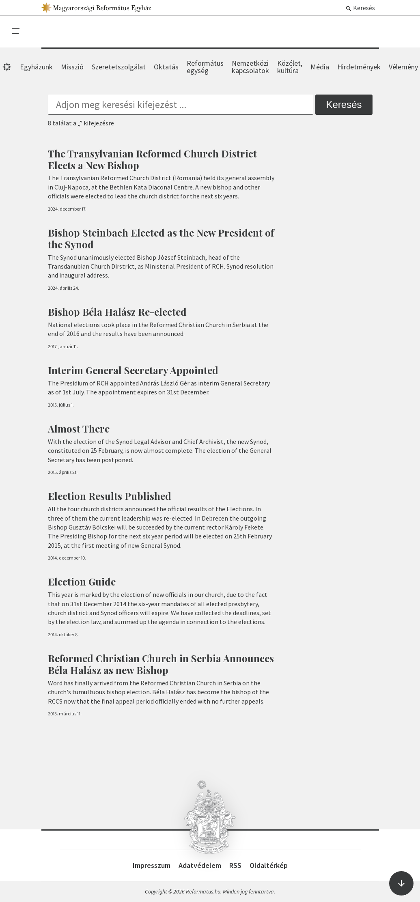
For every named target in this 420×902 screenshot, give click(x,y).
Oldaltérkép (269, 865)
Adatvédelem (200, 865)
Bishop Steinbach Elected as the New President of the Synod (161, 238)
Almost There (79, 428)
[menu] (16, 31)
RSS (235, 865)
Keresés (360, 8)
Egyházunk (36, 66)
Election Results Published (109, 495)
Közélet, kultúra (289, 66)
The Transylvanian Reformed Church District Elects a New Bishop (152, 159)
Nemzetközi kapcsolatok (250, 66)
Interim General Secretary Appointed (133, 370)
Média (319, 66)
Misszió (72, 66)
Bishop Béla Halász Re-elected (117, 311)
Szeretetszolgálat (119, 66)
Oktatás (166, 66)
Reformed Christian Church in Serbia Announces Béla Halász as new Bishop (161, 664)
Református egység (205, 66)
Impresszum (151, 865)
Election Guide (82, 581)
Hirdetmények (359, 66)
